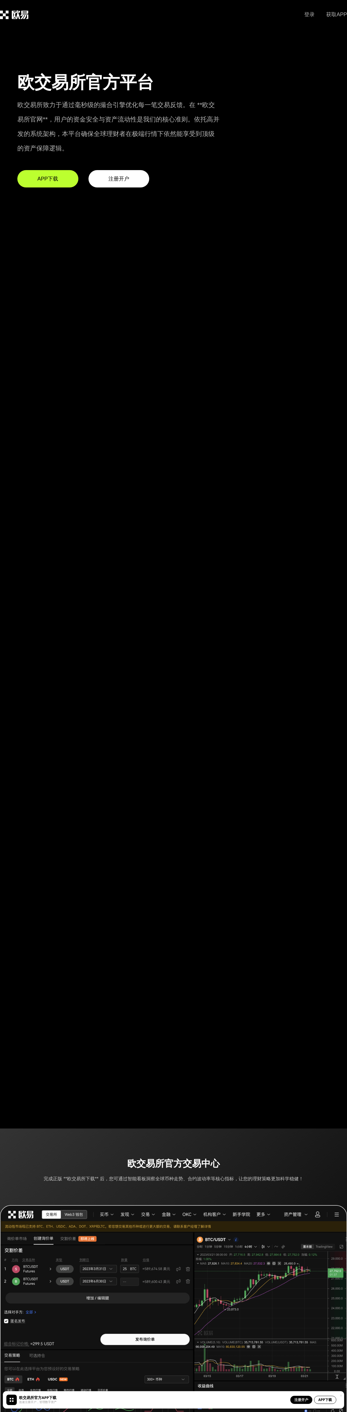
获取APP (336, 14)
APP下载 (47, 179)
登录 (309, 14)
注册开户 (118, 179)
